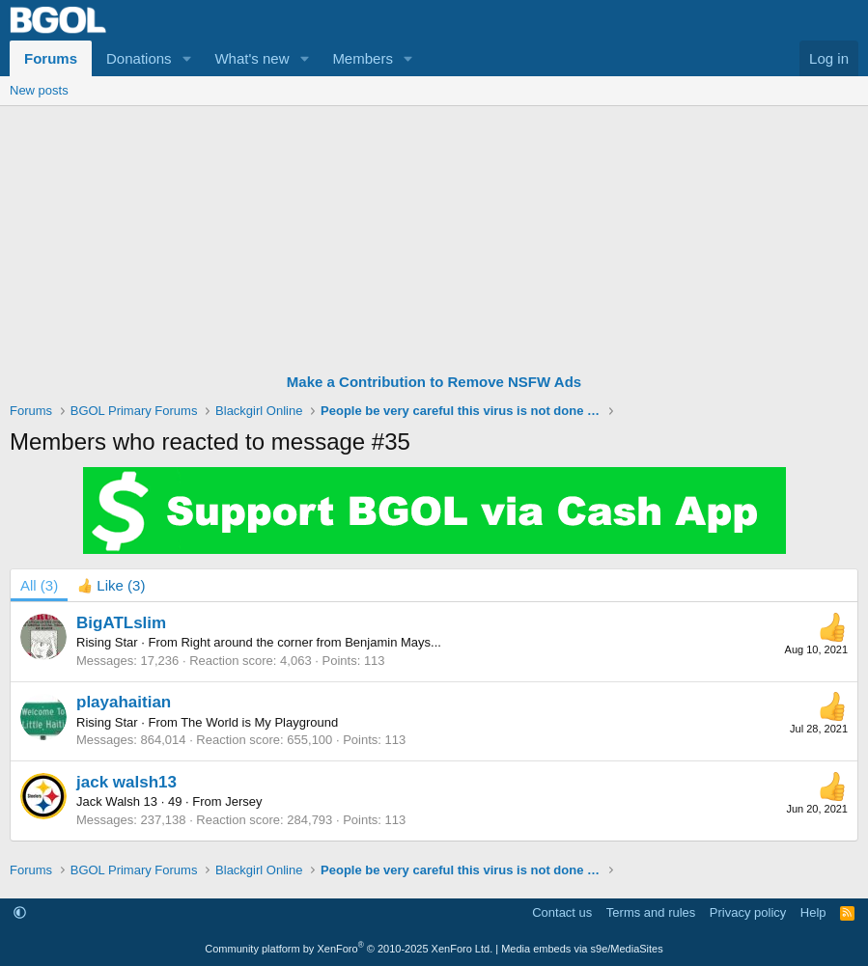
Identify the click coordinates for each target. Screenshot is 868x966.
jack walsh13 (126, 782)
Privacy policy (748, 912)
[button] (186, 58)
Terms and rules (650, 912)
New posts (39, 90)
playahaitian (123, 702)
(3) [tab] (39, 585)
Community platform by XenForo (348, 948)
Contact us (562, 912)
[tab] (111, 585)
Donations (139, 58)
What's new (251, 58)
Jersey (243, 801)
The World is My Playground (259, 722)
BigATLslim (121, 623)
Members (362, 58)
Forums (50, 58)
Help (813, 912)
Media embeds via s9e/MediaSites (582, 948)
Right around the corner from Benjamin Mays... (311, 642)
